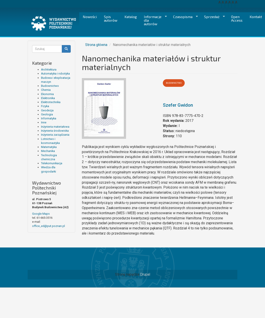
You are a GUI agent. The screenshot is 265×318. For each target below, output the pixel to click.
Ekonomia (47, 94)
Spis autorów (110, 18)
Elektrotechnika (50, 102)
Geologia (47, 114)
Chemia (46, 89)
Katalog (130, 17)
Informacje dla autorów (153, 20)
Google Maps (41, 213)
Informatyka (48, 118)
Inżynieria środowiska (55, 130)
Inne (43, 122)
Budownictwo (50, 85)
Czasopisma (184, 17)
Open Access (236, 18)
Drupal (145, 274)
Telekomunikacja (51, 163)
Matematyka (49, 147)
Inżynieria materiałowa (55, 126)
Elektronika (48, 98)
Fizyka (45, 106)
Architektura (48, 69)
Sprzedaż (213, 17)
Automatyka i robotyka (55, 73)
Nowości (90, 17)
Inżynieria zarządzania (55, 134)
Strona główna (96, 45)
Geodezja (47, 110)
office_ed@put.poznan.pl (48, 226)
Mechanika (48, 151)
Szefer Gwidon (178, 105)
